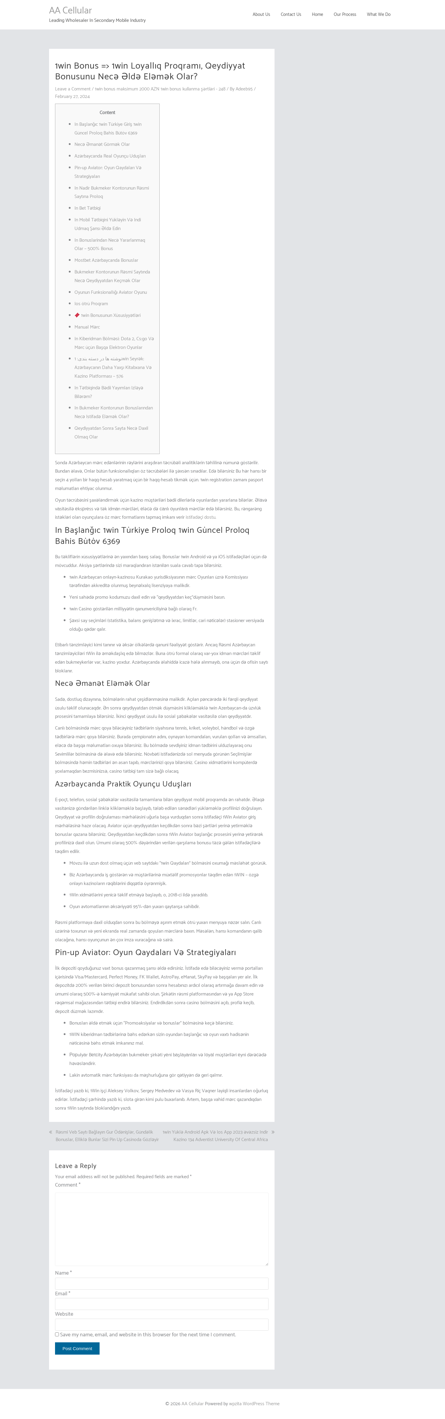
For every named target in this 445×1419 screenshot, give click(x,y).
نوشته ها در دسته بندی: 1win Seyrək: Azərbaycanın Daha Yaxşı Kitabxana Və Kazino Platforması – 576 (113, 367)
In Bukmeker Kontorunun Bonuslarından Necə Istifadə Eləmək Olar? (113, 412)
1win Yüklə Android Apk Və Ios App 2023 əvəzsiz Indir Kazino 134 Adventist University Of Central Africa (215, 1135)
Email (62, 1293)
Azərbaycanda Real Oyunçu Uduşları (110, 156)
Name (63, 1272)
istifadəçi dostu (200, 517)
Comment (67, 1185)
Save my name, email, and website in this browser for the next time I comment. (148, 1334)
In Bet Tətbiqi (87, 208)
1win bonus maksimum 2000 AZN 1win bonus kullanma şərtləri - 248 (162, 89)
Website (64, 1314)
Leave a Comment (73, 89)
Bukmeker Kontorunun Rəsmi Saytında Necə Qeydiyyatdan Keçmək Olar (112, 276)
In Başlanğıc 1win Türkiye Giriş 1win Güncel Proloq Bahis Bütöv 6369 (107, 128)
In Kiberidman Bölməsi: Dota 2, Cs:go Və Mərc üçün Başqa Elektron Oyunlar (114, 343)
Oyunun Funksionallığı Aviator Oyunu (110, 292)
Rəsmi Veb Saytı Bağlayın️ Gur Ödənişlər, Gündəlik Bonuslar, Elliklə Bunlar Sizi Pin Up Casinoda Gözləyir (107, 1135)
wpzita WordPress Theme (254, 1404)
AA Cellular (70, 11)
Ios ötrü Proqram (91, 304)
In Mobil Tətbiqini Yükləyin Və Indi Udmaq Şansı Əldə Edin (107, 224)
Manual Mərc (87, 327)
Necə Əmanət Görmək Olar (102, 144)
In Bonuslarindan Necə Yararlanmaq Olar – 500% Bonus (109, 244)
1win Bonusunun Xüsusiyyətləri (108, 315)
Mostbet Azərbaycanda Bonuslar (106, 260)
